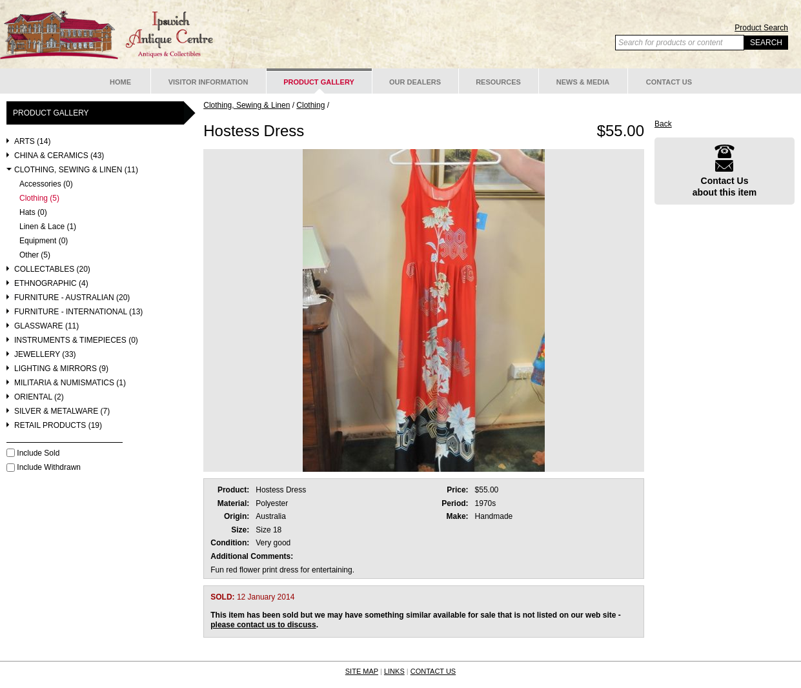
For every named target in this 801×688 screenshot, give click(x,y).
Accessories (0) (46, 184)
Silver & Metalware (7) (62, 411)
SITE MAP (361, 671)
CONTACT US (433, 671)
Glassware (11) (46, 326)
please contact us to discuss (263, 624)
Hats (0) (33, 212)
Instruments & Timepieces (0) (76, 340)
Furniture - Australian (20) (72, 298)
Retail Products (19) (58, 425)
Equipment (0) (43, 241)
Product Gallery (318, 82)
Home (120, 82)
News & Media (583, 82)
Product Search (761, 27)
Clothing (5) (39, 198)
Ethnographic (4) (51, 283)
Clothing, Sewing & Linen (246, 105)
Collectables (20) (52, 269)
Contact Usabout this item (725, 170)
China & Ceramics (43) (59, 156)
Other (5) (34, 255)
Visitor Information (208, 82)
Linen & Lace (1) (47, 227)
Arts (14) (32, 141)
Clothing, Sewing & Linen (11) (76, 170)
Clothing (310, 105)
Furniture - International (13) (78, 312)
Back (663, 123)
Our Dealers (415, 82)
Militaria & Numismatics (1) (70, 383)
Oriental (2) (39, 397)
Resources (498, 82)
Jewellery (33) (45, 354)
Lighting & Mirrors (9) (61, 369)
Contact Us (669, 82)
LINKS (394, 671)
